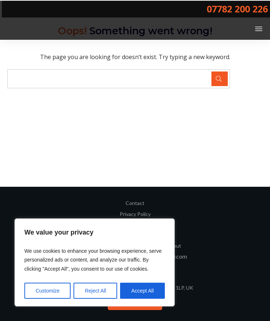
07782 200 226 (237, 9)
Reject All (95, 291)
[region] (95, 262)
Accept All (142, 291)
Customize (48, 291)
